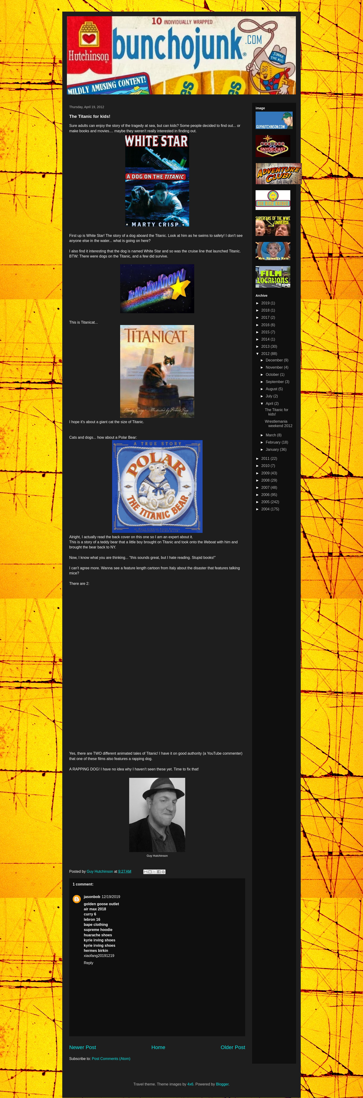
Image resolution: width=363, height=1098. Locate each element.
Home (158, 1047)
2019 (266, 303)
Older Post (233, 1047)
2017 (266, 317)
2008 (266, 480)
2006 (266, 495)
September (275, 382)
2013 (266, 346)
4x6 (190, 1084)
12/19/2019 (111, 897)
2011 (266, 458)
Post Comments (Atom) (111, 1059)
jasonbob (92, 897)
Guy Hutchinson (100, 871)
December (275, 360)
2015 (266, 332)
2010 (266, 466)
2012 (266, 354)
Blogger (222, 1084)
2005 (266, 502)
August (272, 389)
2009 (266, 473)
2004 (266, 509)
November (275, 367)
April (270, 404)
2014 (266, 339)
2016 (266, 325)
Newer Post (82, 1047)
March (271, 435)
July (269, 396)
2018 (266, 310)
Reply (88, 963)
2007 (266, 487)
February (274, 442)
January (273, 449)
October (273, 375)
